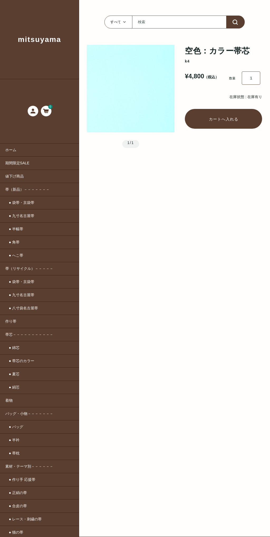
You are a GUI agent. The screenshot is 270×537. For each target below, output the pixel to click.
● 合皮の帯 (16, 506)
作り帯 (10, 321)
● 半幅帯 (14, 229)
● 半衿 (12, 440)
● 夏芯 (12, 374)
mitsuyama (39, 39)
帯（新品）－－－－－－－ (27, 189)
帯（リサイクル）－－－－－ (29, 268)
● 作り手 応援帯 (20, 479)
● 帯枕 (12, 453)
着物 (9, 400)
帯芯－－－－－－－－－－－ (29, 334)
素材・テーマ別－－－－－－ (29, 466)
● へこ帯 (14, 255)
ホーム (10, 150)
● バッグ (14, 427)
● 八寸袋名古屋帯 (21, 308)
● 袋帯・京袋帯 (19, 202)
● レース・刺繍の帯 (23, 519)
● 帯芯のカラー (19, 361)
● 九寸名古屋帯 (19, 216)
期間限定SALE (17, 163)
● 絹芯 (12, 387)
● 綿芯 (12, 348)
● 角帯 (12, 242)
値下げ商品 (14, 176)
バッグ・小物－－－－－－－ (29, 413)
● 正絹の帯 (16, 493)
